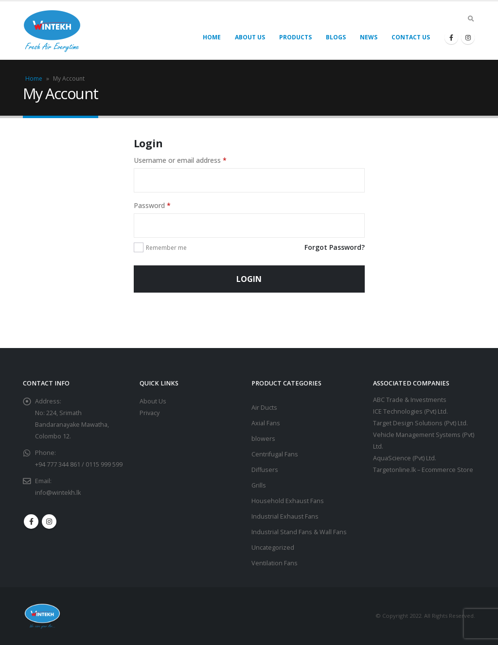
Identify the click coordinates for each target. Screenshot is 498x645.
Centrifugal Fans (274, 454)
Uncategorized (272, 547)
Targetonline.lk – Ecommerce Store (423, 470)
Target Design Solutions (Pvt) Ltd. (420, 423)
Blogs (336, 37)
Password (152, 205)
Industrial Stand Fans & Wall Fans (299, 532)
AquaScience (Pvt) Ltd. (404, 458)
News (368, 37)
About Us (250, 37)
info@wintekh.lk (58, 492)
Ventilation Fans (274, 563)
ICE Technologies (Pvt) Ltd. (410, 411)
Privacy (150, 413)
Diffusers (264, 470)
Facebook (31, 521)
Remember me (166, 248)
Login (249, 279)
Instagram (49, 521)
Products (295, 37)
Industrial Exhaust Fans (285, 516)
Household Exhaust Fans (287, 501)
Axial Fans (265, 423)
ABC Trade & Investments (409, 400)
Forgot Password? (334, 247)
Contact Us (410, 37)
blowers (263, 439)
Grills (258, 485)
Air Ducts (264, 407)
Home (212, 37)
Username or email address (180, 160)
